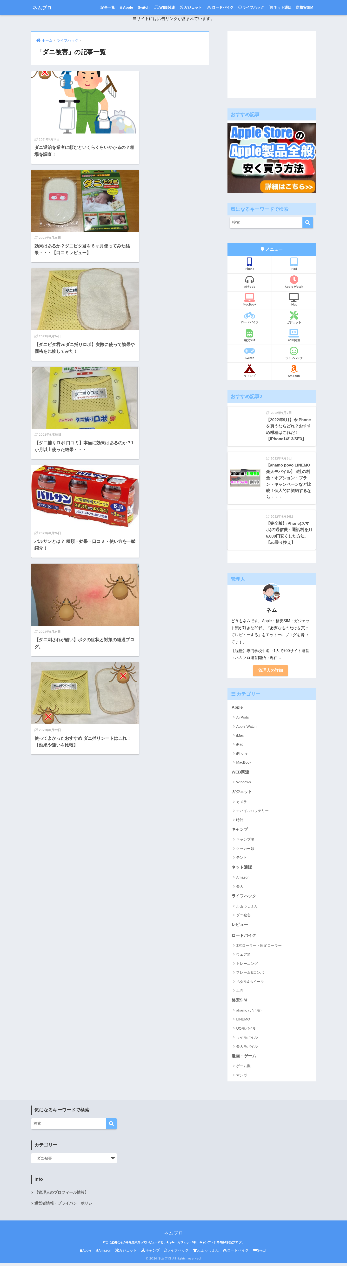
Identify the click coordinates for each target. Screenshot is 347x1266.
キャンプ (249, 371)
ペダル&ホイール (250, 984)
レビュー (240, 927)
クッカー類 (245, 850)
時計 (239, 822)
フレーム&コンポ (250, 975)
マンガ (241, 1077)
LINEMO (243, 1021)
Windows (243, 784)
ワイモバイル (247, 1040)
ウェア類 (243, 957)
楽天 (239, 888)
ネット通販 (280, 7)
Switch (143, 7)
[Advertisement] (271, 64)
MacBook (249, 299)
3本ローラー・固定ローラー (258, 948)
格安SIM (304, 7)
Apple (126, 7)
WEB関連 (164, 7)
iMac (294, 299)
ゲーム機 (243, 1068)
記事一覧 (107, 7)
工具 (239, 993)
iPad (294, 264)
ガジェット (191, 7)
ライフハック (251, 7)
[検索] (307, 222)
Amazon (294, 371)
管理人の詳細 (270, 672)
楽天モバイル (247, 1048)
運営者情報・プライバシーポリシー (65, 1206)
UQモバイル (246, 1031)
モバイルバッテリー (252, 813)
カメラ (241, 803)
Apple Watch (294, 281)
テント (241, 859)
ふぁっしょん (247, 908)
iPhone (249, 264)
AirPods (249, 281)
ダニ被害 (243, 917)
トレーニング (247, 966)
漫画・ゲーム (244, 1058)
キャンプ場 (245, 841)
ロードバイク (220, 7)
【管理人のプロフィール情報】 (61, 1195)
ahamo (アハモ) (248, 1013)
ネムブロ (45, 7)
